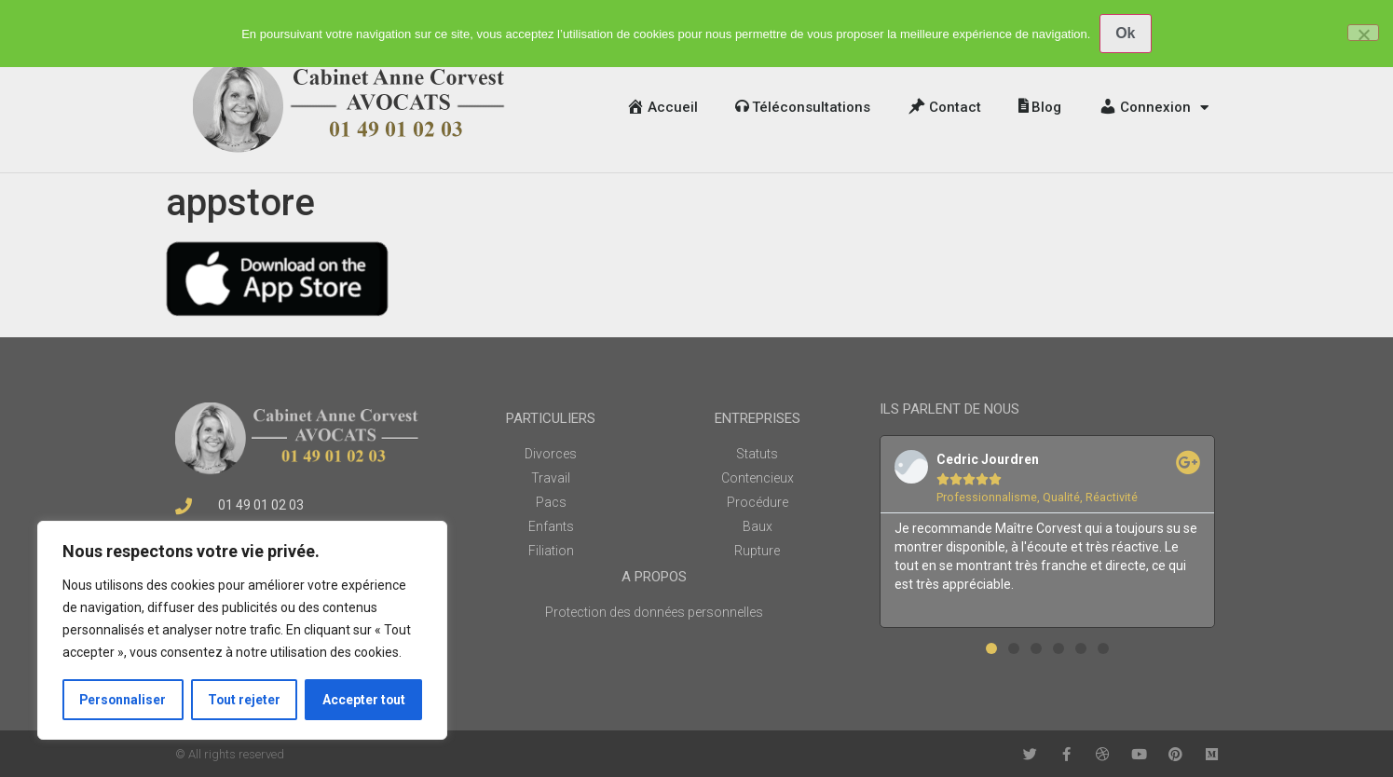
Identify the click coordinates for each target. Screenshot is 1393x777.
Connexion (1154, 107)
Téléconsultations (802, 107)
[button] (991, 648)
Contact (944, 106)
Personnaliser (123, 699)
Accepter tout (363, 699)
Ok (1125, 33)
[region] (242, 631)
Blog (1039, 107)
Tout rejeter (244, 699)
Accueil (662, 106)
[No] (1363, 32)
